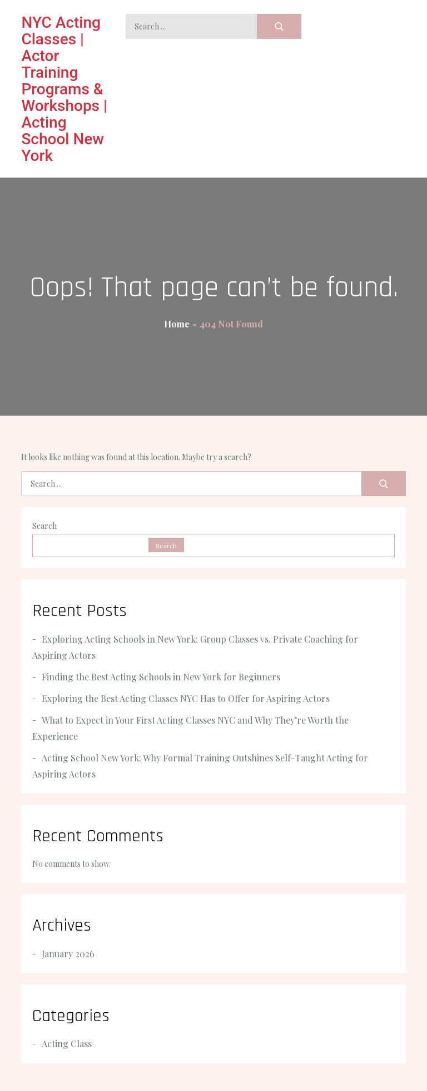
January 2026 (68, 953)
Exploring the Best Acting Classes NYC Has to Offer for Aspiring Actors (186, 698)
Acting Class (67, 1043)
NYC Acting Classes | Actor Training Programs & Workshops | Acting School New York (64, 89)
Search (44, 526)
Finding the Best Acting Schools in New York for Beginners (161, 677)
